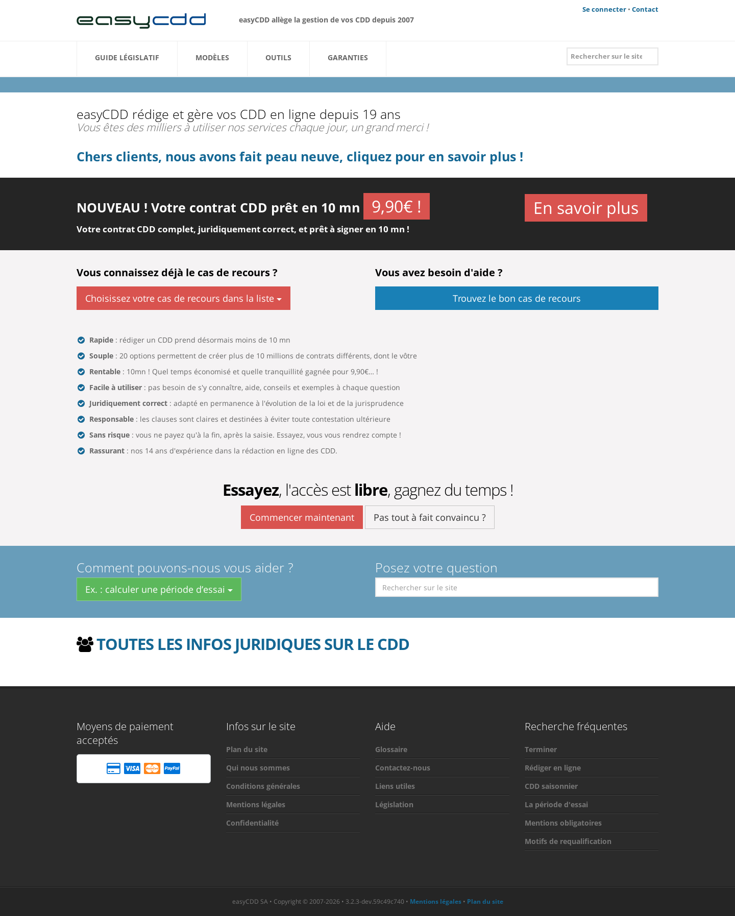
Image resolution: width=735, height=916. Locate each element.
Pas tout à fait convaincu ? (430, 517)
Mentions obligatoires (563, 823)
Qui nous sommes (258, 768)
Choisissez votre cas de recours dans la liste (183, 298)
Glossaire (391, 749)
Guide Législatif (127, 61)
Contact (645, 9)
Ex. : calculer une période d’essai (159, 589)
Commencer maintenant (302, 517)
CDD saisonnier (551, 786)
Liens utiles (395, 786)
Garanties (348, 61)
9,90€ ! (397, 206)
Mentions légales (255, 804)
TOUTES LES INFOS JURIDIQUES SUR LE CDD (252, 644)
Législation (394, 804)
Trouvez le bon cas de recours (517, 298)
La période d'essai (556, 804)
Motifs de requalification (568, 841)
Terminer (541, 749)
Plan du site (246, 749)
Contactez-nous (402, 768)
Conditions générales (263, 786)
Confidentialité (252, 823)
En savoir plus (586, 207)
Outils (278, 61)
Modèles (212, 61)
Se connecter (604, 9)
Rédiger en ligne (553, 768)
